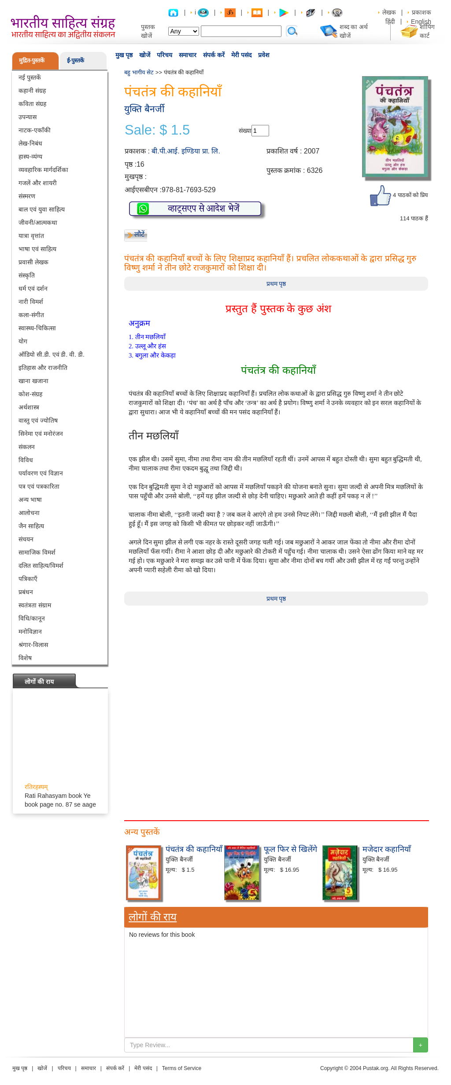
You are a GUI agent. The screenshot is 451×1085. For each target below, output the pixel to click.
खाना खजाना (33, 380)
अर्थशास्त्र (28, 407)
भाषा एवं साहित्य (37, 248)
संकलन (26, 446)
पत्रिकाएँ (27, 578)
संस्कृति (26, 275)
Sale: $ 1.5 (157, 130)
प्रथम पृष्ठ (276, 283)
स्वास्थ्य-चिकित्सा (37, 328)
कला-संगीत (31, 314)
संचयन (25, 539)
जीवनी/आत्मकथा (37, 222)
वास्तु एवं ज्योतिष (38, 420)
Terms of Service (181, 1068)
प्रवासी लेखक (33, 262)
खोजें (144, 54)
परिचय (164, 54)
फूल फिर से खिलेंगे (290, 849)
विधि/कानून (31, 618)
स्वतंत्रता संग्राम (34, 605)
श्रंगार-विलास (33, 644)
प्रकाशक (421, 12)
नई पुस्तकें (29, 77)
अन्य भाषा (30, 499)
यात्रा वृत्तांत (31, 235)
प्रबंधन (25, 591)
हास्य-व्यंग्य (30, 156)
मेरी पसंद (241, 54)
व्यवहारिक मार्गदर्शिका (43, 169)
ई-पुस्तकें (75, 60)
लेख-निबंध (30, 143)
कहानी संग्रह (32, 90)
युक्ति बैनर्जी (144, 109)
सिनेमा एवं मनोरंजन (40, 433)
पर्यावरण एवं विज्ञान (40, 473)
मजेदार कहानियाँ (386, 849)
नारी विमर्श (30, 301)
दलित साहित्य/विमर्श (40, 565)
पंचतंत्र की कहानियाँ (194, 849)
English (421, 21)
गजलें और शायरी (37, 182)
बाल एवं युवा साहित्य (41, 209)
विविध (25, 460)
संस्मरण (26, 196)
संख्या (245, 130)
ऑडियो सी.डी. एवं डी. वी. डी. (51, 354)
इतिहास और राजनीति (42, 367)
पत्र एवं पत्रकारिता (38, 486)
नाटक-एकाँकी (34, 130)
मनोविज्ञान (30, 631)
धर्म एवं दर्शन (33, 288)
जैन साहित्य (31, 526)
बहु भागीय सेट (139, 72)
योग (22, 341)
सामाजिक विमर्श (36, 552)
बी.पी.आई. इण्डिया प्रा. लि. (186, 151)
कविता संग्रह (32, 103)
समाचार (187, 54)
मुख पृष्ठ (124, 54)
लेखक (389, 12)
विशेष (25, 657)
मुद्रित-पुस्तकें (31, 60)
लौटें (139, 234)
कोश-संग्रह (30, 394)
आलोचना (29, 512)
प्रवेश (264, 54)
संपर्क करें (214, 54)
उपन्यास (27, 117)
